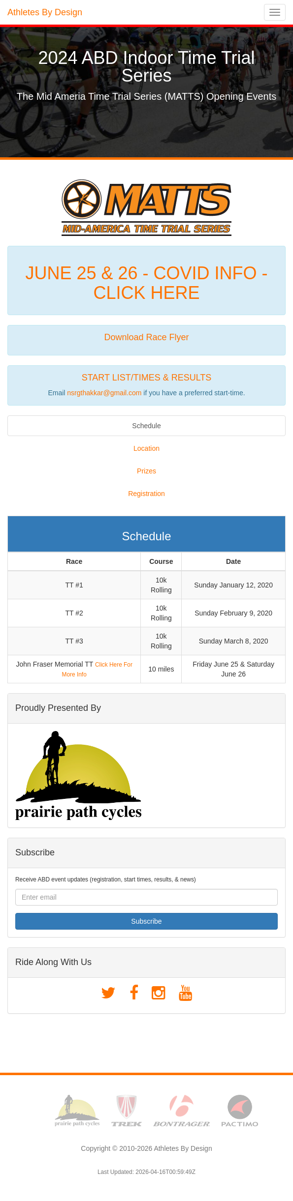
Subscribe (146, 921)
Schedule (146, 426)
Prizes (146, 471)
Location (146, 448)
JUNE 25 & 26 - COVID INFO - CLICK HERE (146, 283)
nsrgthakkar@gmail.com (104, 393)
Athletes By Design (44, 12)
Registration (146, 494)
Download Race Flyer (146, 337)
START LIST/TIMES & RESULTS (147, 377)
